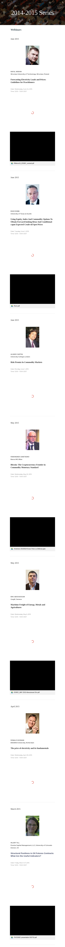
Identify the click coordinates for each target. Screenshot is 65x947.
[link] (32, 149)
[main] (32, 13)
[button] (2, 2)
